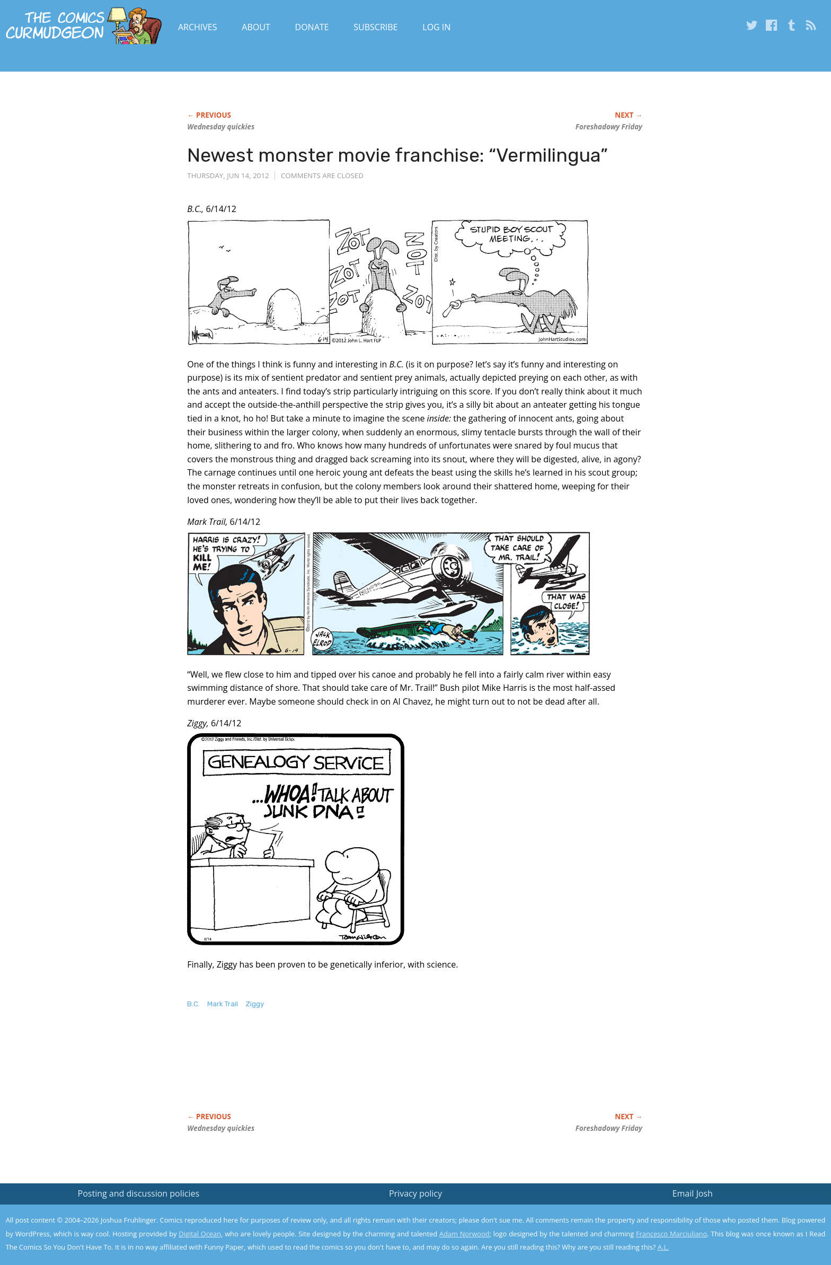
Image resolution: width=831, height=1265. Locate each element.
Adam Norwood (464, 1233)
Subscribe (375, 27)
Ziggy (254, 1004)
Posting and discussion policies (139, 1193)
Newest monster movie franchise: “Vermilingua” (397, 155)
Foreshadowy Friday (609, 126)
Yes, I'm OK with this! (741, 1225)
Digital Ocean (200, 1233)
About (256, 27)
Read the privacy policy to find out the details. (736, 1199)
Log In (436, 27)
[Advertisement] (380, 1071)
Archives (197, 27)
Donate (312, 27)
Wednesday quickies (220, 126)
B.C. (193, 1004)
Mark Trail (222, 1004)
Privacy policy (415, 1193)
